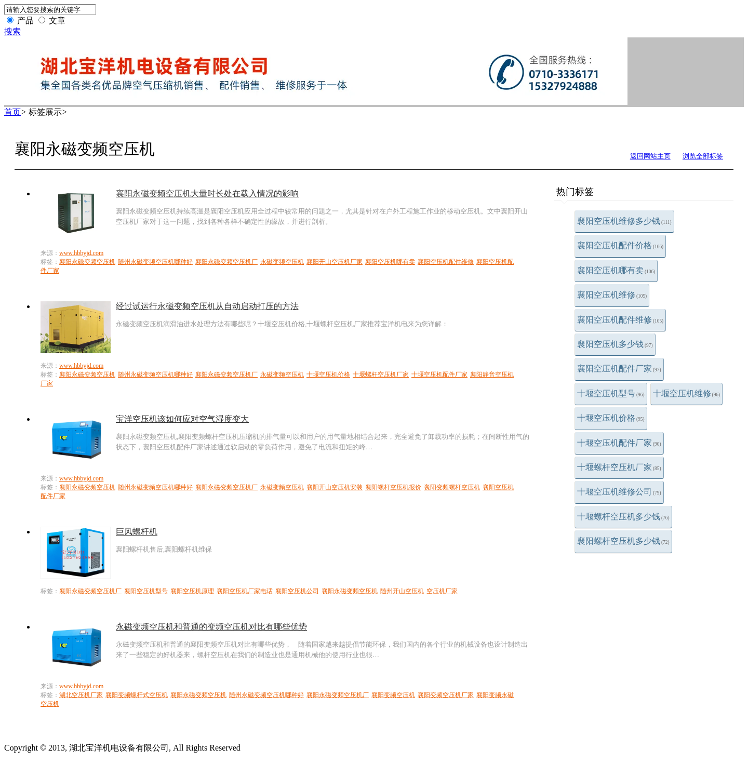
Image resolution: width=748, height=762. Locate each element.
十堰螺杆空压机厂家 (619, 467)
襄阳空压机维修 (612, 294)
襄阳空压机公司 (297, 591)
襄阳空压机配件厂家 (619, 368)
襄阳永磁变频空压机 (87, 261)
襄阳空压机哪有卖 (616, 270)
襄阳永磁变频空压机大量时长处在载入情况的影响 (207, 193)
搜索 (12, 31)
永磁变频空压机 (282, 261)
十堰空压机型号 (611, 393)
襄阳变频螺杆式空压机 (136, 695)
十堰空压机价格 (611, 417)
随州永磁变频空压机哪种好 (155, 261)
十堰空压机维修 (686, 393)
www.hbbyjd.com (81, 253)
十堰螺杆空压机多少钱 (623, 516)
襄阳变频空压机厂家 (446, 695)
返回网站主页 (650, 156)
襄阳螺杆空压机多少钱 (623, 541)
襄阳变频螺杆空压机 (452, 487)
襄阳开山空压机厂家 (334, 261)
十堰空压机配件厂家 (619, 442)
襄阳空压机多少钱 (615, 344)
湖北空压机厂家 (81, 695)
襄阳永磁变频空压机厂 (226, 261)
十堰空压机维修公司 (619, 491)
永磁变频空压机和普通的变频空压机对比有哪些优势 (211, 626)
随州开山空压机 (402, 591)
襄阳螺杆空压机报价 (393, 487)
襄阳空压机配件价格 (620, 245)
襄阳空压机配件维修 (620, 319)
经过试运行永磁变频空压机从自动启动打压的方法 (207, 306)
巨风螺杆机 (136, 531)
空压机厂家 (442, 591)
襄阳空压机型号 (146, 591)
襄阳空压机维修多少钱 (624, 221)
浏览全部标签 (703, 156)
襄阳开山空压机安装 (334, 487)
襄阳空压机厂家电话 (245, 591)
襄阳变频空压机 (393, 695)
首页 (12, 112)
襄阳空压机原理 (192, 591)
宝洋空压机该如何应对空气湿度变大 (182, 419)
